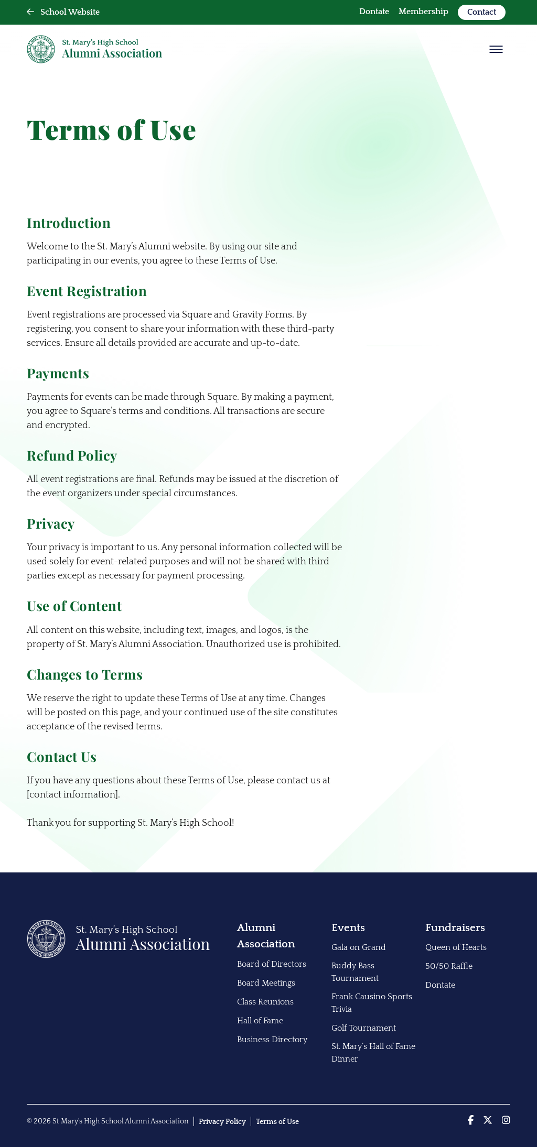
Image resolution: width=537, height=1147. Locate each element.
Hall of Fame (260, 1020)
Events (348, 928)
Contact (481, 12)
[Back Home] (94, 49)
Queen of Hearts (456, 947)
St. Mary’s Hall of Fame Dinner (373, 1053)
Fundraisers (455, 928)
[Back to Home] (118, 956)
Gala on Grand (358, 947)
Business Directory (272, 1039)
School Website (63, 12)
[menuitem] (374, 12)
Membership (423, 11)
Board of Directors (271, 964)
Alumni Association (266, 936)
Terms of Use (277, 1122)
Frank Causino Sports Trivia (371, 1003)
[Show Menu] (496, 49)
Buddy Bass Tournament (355, 972)
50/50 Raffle (448, 966)
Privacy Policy (222, 1122)
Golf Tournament (363, 1028)
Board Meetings (266, 983)
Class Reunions (265, 1002)
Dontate (374, 11)
